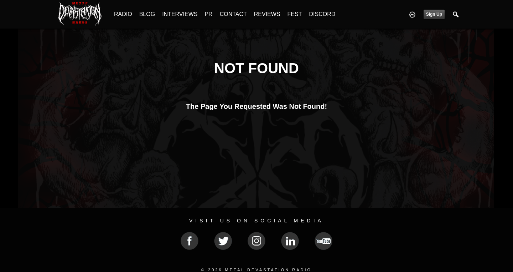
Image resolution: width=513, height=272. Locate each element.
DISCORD (322, 14)
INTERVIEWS (179, 14)
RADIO (123, 14)
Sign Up (434, 14)
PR (208, 14)
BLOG (147, 14)
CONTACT (233, 14)
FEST (294, 14)
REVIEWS (267, 14)
